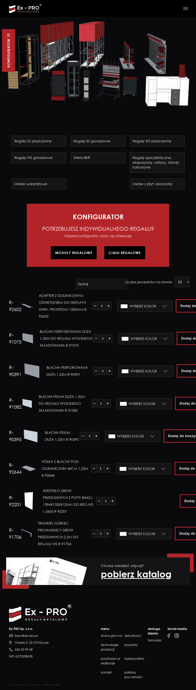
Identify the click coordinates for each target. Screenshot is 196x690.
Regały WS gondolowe (33, 158)
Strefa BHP (82, 158)
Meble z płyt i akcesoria (152, 184)
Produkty (131, 645)
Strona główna (111, 636)
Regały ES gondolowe (92, 141)
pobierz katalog (136, 574)
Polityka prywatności (133, 675)
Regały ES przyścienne (33, 141)
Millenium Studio (51, 684)
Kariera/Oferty (134, 659)
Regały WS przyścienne (152, 141)
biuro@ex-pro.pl (26, 636)
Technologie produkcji (109, 647)
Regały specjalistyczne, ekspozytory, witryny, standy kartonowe (156, 162)
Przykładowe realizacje (110, 661)
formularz (153, 641)
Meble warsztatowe (30, 184)
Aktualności (132, 636)
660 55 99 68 (24, 650)
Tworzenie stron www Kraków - (26, 684)
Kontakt (106, 673)
